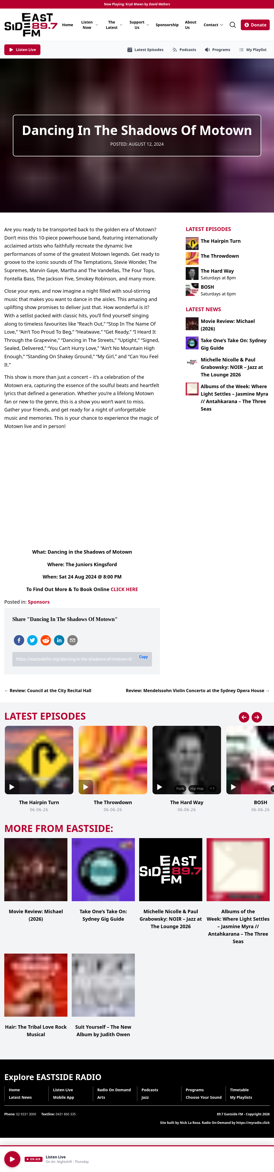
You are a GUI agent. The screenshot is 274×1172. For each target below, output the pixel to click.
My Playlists (241, 1097)
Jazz (145, 1097)
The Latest (114, 25)
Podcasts (150, 1089)
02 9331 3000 (26, 1114)
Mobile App (63, 1097)
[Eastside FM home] (31, 25)
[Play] (12, 1159)
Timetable (239, 1089)
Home (67, 24)
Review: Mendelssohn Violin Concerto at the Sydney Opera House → (198, 690)
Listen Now (89, 25)
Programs (195, 1089)
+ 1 (212, 788)
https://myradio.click (253, 1122)
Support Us (139, 25)
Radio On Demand (114, 1089)
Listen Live (63, 1089)
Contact (214, 24)
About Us (190, 25)
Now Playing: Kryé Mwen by (137, 4)
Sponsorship (167, 24)
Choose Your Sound (204, 1097)
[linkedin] (59, 640)
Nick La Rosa (190, 1122)
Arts (101, 1097)
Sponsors (39, 602)
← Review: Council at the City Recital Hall (47, 690)
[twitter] (32, 640)
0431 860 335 (66, 1114)
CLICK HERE (124, 589)
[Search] (233, 25)
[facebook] (19, 640)
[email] (72, 640)
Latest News (20, 1097)
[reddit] (45, 640)
